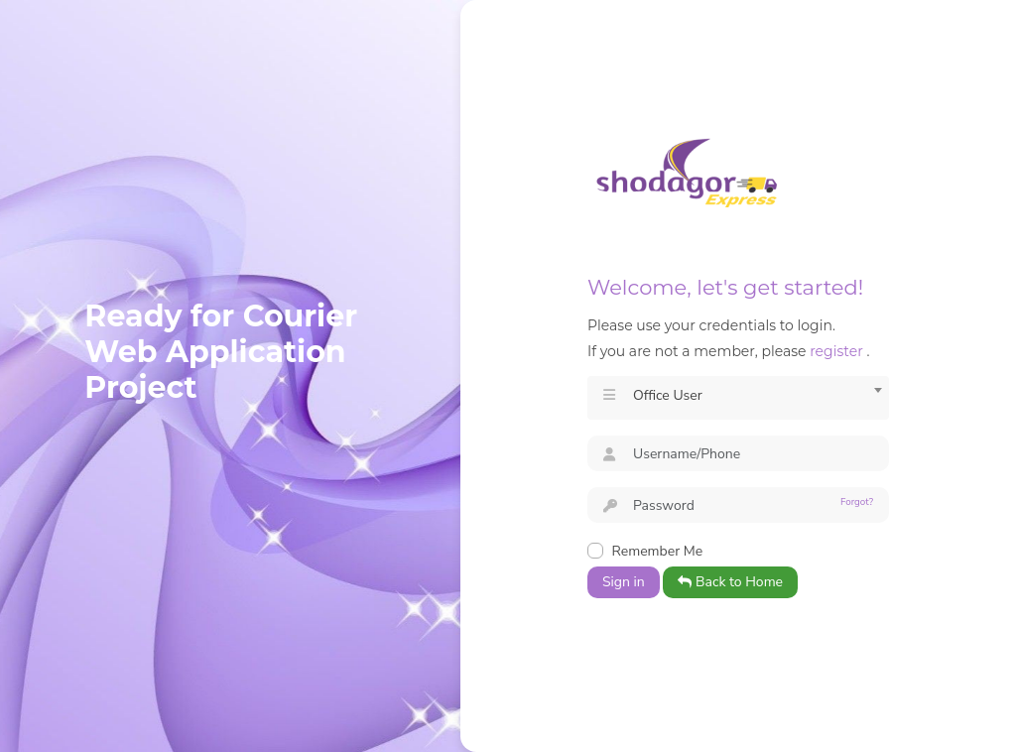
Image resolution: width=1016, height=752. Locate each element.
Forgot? (856, 501)
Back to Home (730, 581)
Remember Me (657, 551)
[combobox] (738, 398)
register (836, 351)
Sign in (623, 581)
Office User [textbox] (667, 395)
